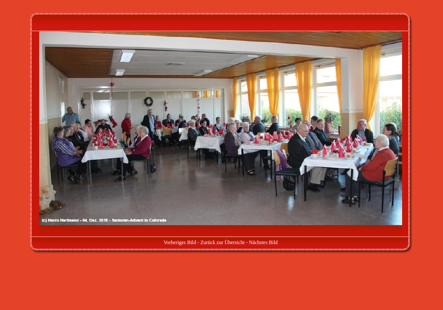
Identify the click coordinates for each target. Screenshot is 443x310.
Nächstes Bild (263, 242)
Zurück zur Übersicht (222, 242)
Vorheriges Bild (180, 242)
